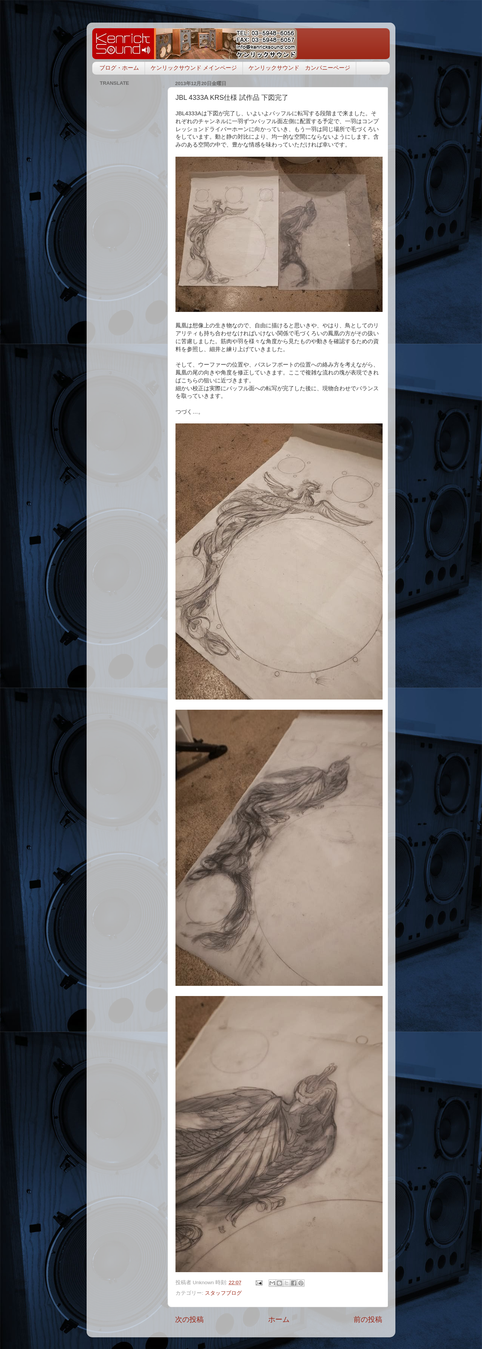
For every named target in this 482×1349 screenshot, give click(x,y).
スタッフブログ (223, 1293)
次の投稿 (189, 1319)
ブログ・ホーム (119, 67)
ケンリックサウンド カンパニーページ (299, 67)
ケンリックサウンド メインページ (194, 67)
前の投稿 (368, 1319)
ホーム (279, 1319)
